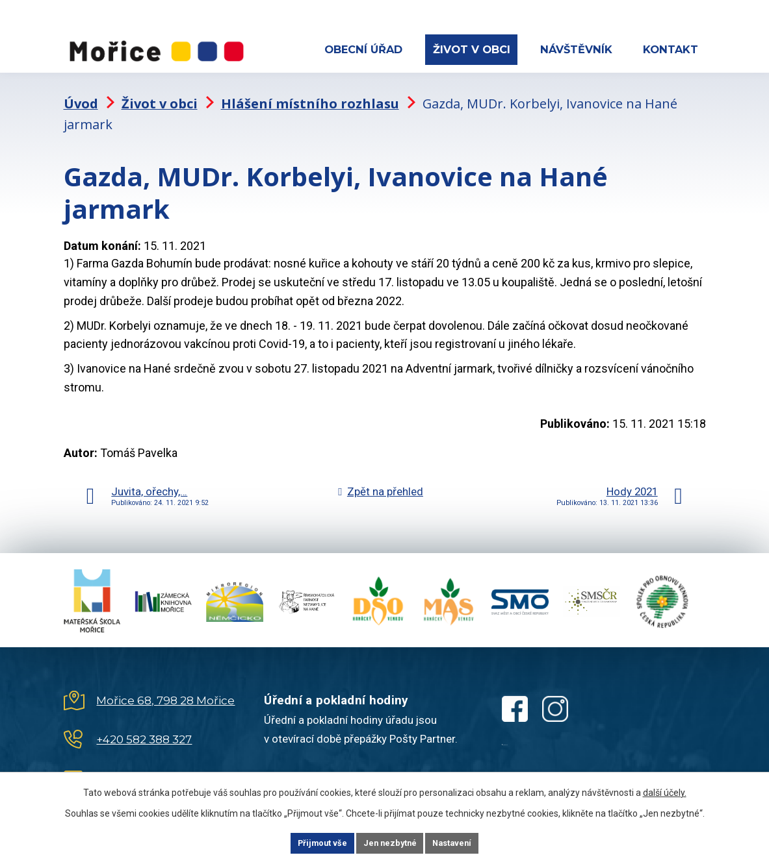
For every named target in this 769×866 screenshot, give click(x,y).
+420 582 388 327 (144, 730)
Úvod (81, 94)
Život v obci (471, 49)
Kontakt (670, 49)
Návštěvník (576, 49)
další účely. (664, 790)
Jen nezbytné (390, 842)
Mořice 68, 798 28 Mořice (165, 691)
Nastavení (469, 842)
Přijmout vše (306, 842)
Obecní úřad (363, 49)
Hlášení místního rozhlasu (310, 94)
